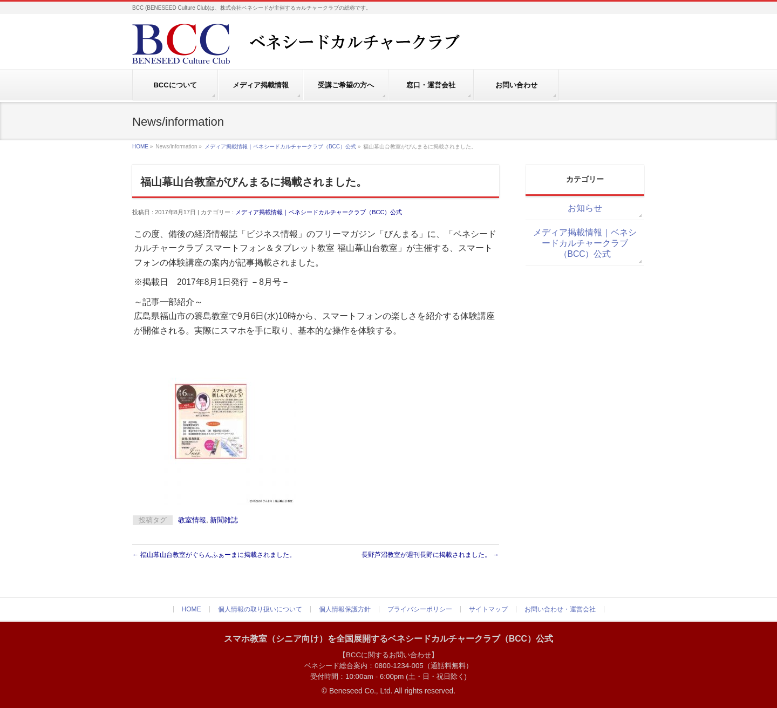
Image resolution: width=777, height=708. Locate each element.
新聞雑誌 (224, 520)
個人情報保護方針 (345, 609)
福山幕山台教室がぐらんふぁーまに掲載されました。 (214, 555)
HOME (140, 146)
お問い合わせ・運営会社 (560, 609)
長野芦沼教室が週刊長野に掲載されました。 (430, 555)
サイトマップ (488, 609)
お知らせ (585, 208)
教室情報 (192, 520)
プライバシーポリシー (419, 609)
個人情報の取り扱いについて (260, 609)
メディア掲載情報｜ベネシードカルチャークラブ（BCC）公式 (280, 146)
